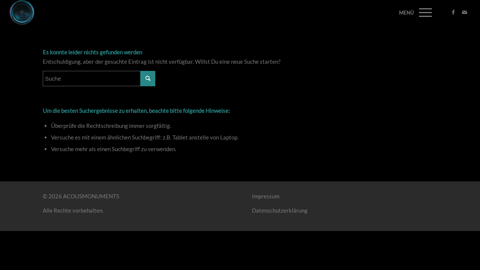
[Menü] (423, 12)
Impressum (265, 196)
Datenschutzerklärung (280, 210)
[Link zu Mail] (464, 12)
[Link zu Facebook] (453, 12)
